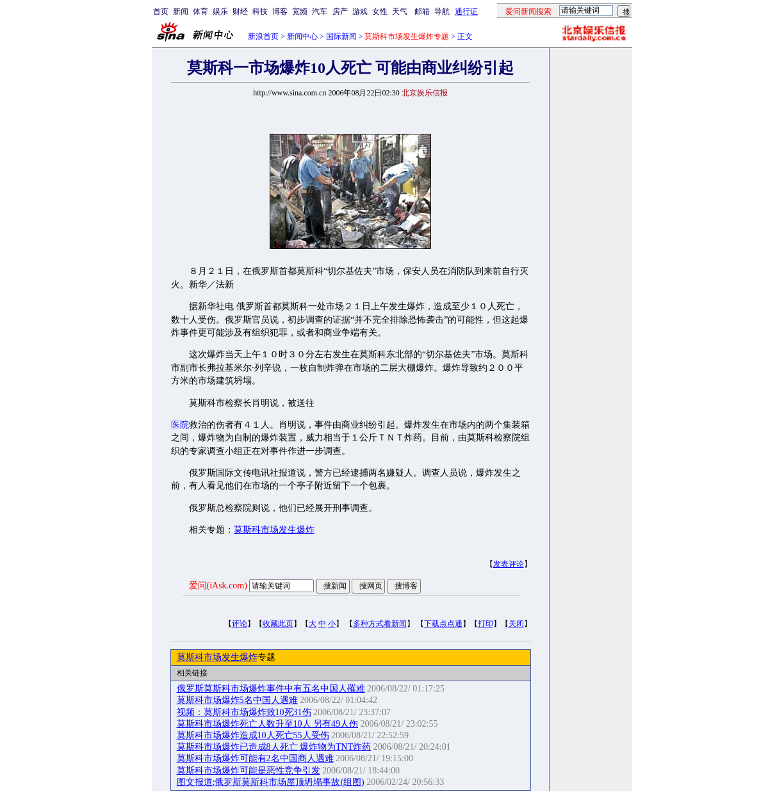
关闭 (516, 623)
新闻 (180, 11)
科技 (260, 11)
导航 (442, 11)
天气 (399, 11)
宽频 (299, 11)
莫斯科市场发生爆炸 (274, 530)
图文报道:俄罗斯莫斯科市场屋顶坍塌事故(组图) (270, 782)
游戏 (360, 11)
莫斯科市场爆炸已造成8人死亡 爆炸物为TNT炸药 (274, 747)
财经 (240, 11)
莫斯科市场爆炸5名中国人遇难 (237, 700)
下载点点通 (443, 623)
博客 (280, 11)
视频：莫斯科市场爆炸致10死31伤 (244, 712)
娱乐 (220, 11)
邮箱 (422, 11)
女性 (380, 11)
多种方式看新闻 (380, 623)
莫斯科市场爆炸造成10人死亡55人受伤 (253, 735)
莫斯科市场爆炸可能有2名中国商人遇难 (255, 758)
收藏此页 (278, 623)
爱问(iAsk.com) (218, 585)
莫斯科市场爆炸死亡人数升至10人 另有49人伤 (268, 724)
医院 (180, 425)
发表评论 (508, 564)
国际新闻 (341, 36)
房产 (340, 11)
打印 (485, 623)
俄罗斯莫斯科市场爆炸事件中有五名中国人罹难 (271, 688)
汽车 (319, 11)
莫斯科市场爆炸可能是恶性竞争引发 (248, 770)
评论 (239, 623)
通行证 (466, 11)
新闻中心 (302, 36)
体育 (200, 11)
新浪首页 (263, 36)
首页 (160, 11)
